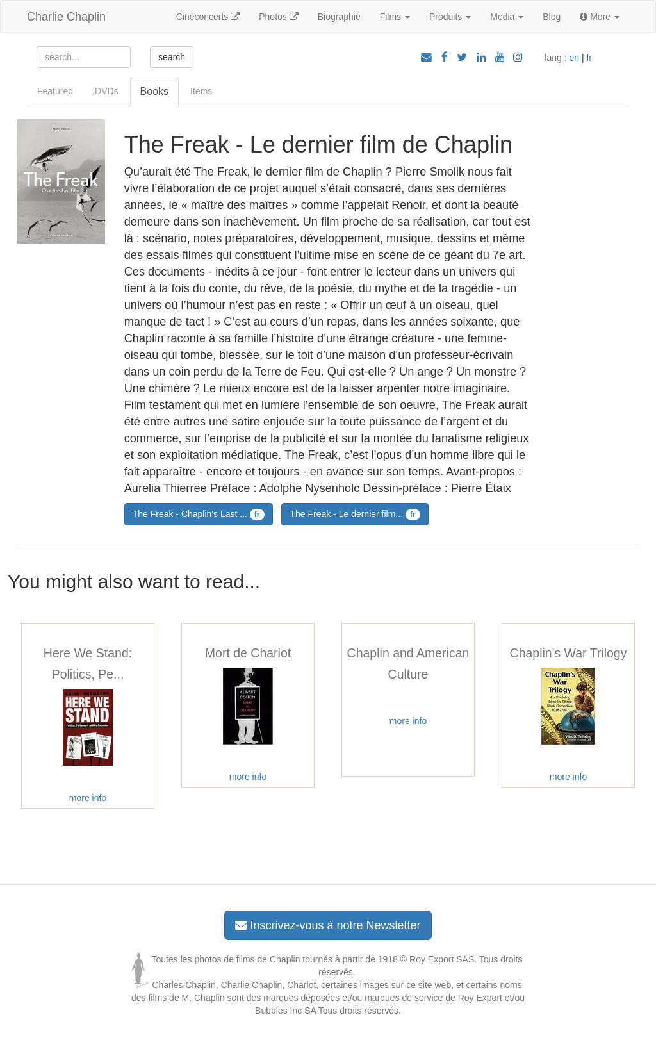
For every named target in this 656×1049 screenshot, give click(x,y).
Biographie (339, 17)
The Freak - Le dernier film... (355, 514)
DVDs (107, 91)
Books (154, 91)
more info (87, 798)
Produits (450, 17)
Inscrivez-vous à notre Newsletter (327, 925)
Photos (278, 17)
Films (395, 17)
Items (201, 91)
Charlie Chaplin (66, 16)
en (574, 58)
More (599, 17)
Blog (552, 17)
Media (506, 17)
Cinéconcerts (208, 17)
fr (589, 58)
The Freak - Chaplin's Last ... (199, 514)
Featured (55, 91)
